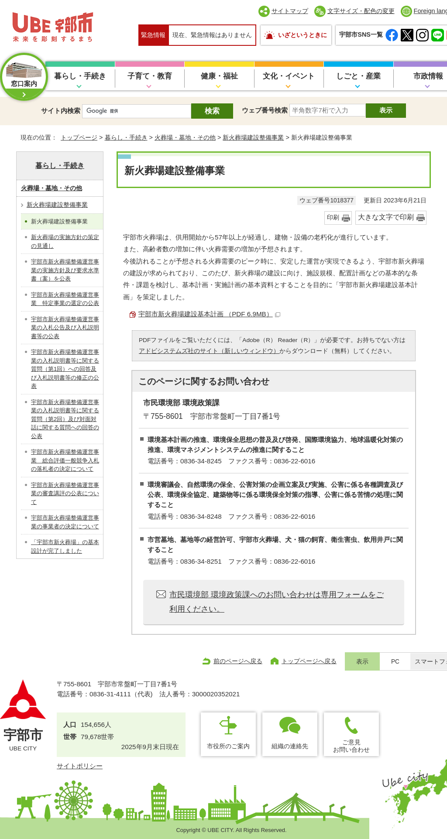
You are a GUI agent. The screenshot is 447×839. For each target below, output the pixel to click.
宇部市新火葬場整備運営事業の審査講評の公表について (65, 493)
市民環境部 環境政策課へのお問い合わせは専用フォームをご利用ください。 (276, 601)
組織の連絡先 (290, 746)
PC (395, 661)
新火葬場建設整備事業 (253, 137)
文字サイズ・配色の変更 (361, 10)
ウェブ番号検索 (265, 110)
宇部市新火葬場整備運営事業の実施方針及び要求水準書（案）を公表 (65, 270)
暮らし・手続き (80, 76)
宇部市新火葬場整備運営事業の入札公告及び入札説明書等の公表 (65, 327)
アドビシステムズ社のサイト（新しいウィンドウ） (209, 351)
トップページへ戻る (309, 661)
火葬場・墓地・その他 (185, 137)
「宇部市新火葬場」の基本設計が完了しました (65, 546)
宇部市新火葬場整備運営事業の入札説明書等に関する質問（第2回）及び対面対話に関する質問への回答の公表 (65, 419)
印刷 (333, 217)
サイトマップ (290, 10)
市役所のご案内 (228, 746)
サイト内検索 (60, 110)
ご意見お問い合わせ (351, 746)
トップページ (79, 137)
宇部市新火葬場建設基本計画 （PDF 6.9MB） (209, 314)
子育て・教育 (149, 76)
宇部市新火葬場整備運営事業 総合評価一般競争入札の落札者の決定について (65, 460)
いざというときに (302, 34)
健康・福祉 (219, 76)
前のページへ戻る (237, 661)
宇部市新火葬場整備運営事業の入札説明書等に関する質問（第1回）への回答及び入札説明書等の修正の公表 (65, 369)
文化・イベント (289, 76)
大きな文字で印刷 (386, 217)
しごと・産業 (358, 76)
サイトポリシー (80, 766)
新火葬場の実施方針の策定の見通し (65, 241)
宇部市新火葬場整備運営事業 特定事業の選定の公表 (65, 299)
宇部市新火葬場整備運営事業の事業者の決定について (65, 522)
